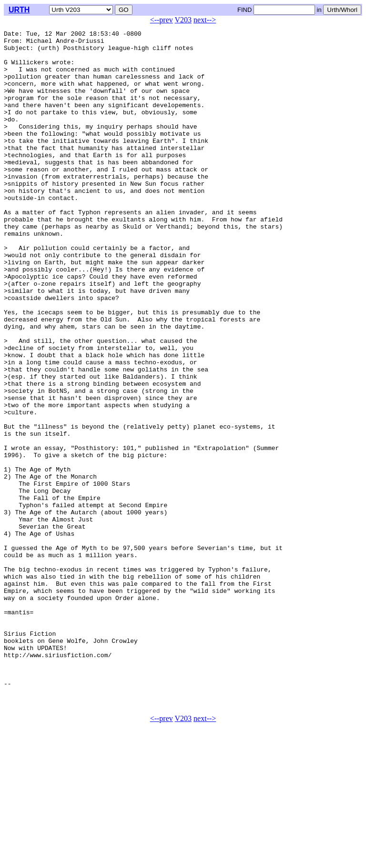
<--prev (161, 20)
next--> (204, 20)
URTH (19, 10)
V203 (183, 20)
